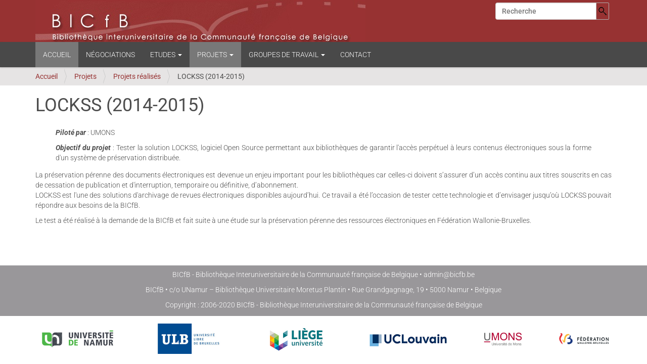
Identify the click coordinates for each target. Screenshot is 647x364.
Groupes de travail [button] (287, 55)
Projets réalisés (137, 76)
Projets (85, 76)
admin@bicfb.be (449, 274)
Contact (355, 55)
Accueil (57, 55)
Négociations (110, 55)
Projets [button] (215, 55)
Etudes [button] (166, 55)
